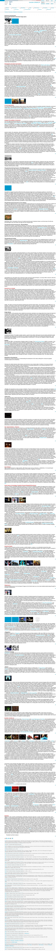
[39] (31, 624)
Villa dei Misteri (41, 227)
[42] (12, 774)
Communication (27, 9)
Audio (30, 7)
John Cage (30, 944)
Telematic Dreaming (20, 655)
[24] (42, 404)
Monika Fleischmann (17, 108)
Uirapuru (7, 630)
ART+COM (52, 513)
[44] (30, 828)
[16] (45, 227)
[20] (55, 389)
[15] (47, 209)
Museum (40, 9)
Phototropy (42, 731)
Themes (6, 12)
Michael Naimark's (41, 123)
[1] (45, 30)
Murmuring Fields (33, 693)
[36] (41, 551)
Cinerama (16, 267)
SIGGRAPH (7, 344)
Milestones (49, 9)
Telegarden (17, 633)
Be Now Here (49, 123)
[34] (14, 542)
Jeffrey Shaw (34, 108)
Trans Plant (7, 741)
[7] (29, 115)
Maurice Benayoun (38, 31)
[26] (26, 435)
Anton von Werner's (33, 170)
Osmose (44, 429)
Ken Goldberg (45, 611)
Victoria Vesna (41, 108)
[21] (29, 400)
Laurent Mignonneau (9, 108)
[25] (18, 430)
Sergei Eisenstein (23, 240)
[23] (32, 404)
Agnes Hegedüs (35, 491)
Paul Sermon (7, 652)
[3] (9, 56)
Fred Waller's (10, 267)
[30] (22, 491)
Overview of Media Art (13, 12)
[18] (54, 268)
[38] (38, 613)
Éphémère (25, 460)
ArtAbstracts (27, 933)
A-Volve (52, 741)
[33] (18, 535)
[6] (39, 94)
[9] (52, 134)
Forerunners (14, 7)
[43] (33, 802)
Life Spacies (32, 741)
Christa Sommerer (47, 107)
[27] (39, 459)
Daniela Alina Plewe (37, 551)
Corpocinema (36, 576)
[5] (51, 85)
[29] (5, 483)
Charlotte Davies (40, 107)
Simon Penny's (42, 667)
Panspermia (31, 794)
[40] (48, 635)
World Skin (42, 30)
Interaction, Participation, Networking (17, 940)
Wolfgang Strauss (27, 108)
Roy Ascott (17, 572)
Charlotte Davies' (30, 429)
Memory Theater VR (46, 506)
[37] (14, 610)
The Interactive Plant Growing (27, 731)
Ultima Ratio (25, 551)
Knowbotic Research (30, 522)
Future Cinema (34, 580)
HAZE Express (44, 741)
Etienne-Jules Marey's (45, 64)
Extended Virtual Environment (16, 579)
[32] (40, 514)
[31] (31, 493)
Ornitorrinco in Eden (35, 628)
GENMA (23, 741)
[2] (39, 32)
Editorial (7, 7)
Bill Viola (17, 493)
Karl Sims (43, 719)
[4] (54, 58)
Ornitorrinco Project (10, 626)
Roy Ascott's (12, 635)
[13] (27, 181)
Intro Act (15, 741)
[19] (31, 378)
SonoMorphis (36, 804)
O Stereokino (10, 243)
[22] (27, 401)
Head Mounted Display (39, 341)
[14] (54, 196)
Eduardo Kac (33, 611)
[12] (26, 171)
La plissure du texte (40, 635)
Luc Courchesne (17, 123)
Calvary (15, 209)
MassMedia (23, 7)
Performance (36, 7)
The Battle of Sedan (41, 170)
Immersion (17, 9)
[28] (23, 461)
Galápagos (16, 796)
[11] (32, 162)
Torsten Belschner (14, 805)
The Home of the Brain (20, 513)
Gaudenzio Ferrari (42, 209)
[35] (31, 544)
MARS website (14, 942)
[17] (19, 258)
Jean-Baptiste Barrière (21, 86)
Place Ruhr (24, 123)
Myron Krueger (27, 573)
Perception (45, 7)
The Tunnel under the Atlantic (15, 34)
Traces (6, 668)
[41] (18, 686)
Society (52, 7)
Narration (7, 9)
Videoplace (7, 574)
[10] (20, 148)
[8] (38, 126)
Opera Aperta (41, 944)
